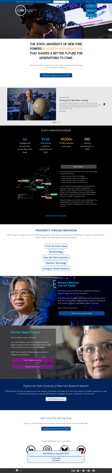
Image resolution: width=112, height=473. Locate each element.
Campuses (92, 11)
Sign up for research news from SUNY (56, 75)
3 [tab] (56, 122)
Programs (92, 15)
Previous (8, 104)
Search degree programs (32, 360)
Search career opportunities (82, 313)
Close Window (56, 460)
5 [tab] (60, 122)
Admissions (19, 1)
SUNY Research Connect (56, 399)
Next (104, 104)
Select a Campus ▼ (78, 166)
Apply (93, 6)
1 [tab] (52, 122)
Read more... (63, 111)
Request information (32, 367)
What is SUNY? (30, 1)
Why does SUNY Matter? (43, 1)
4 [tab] (58, 122)
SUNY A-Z (88, 1)
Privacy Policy (57, 458)
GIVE (95, 1)
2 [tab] (54, 122)
